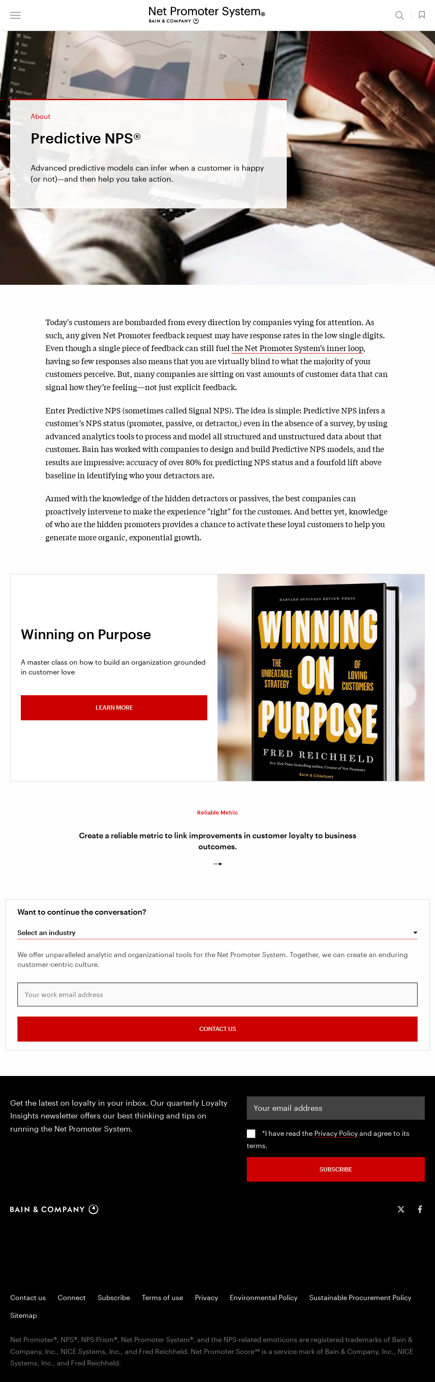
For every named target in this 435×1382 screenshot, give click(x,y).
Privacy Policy (336, 1133)
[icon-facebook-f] (420, 1209)
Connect (72, 1297)
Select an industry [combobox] (46, 932)
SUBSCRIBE (335, 1168)
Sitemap (23, 1315)
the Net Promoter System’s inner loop (297, 347)
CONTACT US (217, 1028)
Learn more (114, 707)
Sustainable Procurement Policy (360, 1297)
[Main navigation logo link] (207, 15)
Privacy (206, 1297)
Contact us (28, 1297)
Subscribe (114, 1297)
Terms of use (162, 1297)
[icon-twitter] (401, 1209)
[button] (15, 15)
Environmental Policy (263, 1297)
